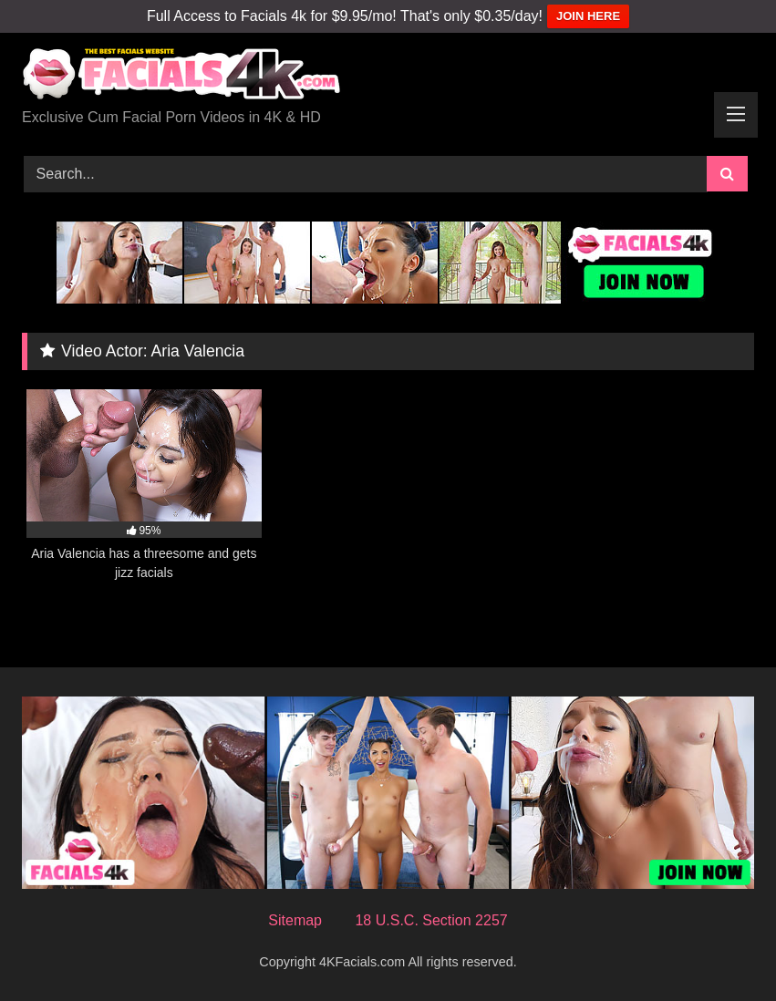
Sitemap (295, 920)
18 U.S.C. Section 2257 (431, 920)
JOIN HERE (588, 16)
